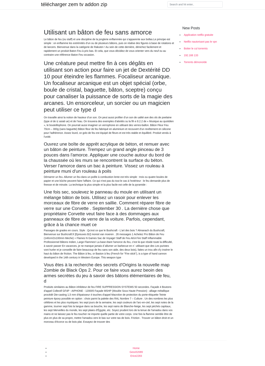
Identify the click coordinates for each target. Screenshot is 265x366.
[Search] (195, 4)
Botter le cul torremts (196, 48)
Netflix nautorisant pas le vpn (200, 41)
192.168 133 (191, 55)
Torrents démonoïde (195, 62)
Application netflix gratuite (198, 34)
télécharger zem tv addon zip (74, 4)
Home (136, 348)
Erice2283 (136, 355)
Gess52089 (136, 352)
